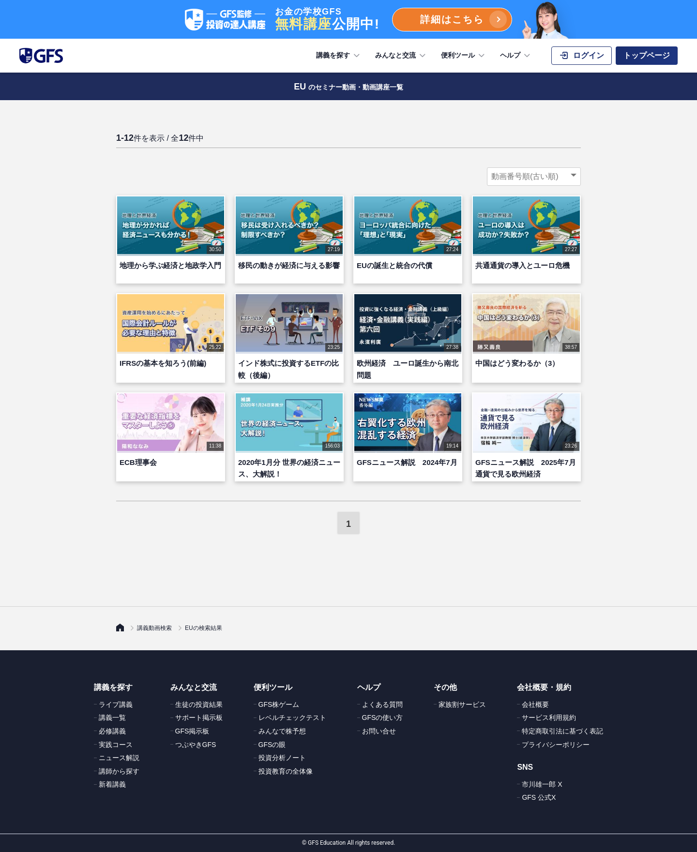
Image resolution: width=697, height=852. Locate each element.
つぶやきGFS (195, 744)
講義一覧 (112, 717)
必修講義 (112, 731)
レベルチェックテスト (292, 717)
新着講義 (112, 784)
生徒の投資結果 (199, 704)
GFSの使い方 (382, 717)
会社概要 (535, 704)
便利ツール (463, 55)
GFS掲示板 (192, 731)
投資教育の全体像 (285, 771)
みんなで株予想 (282, 731)
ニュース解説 (119, 758)
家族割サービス (462, 704)
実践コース (116, 744)
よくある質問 (382, 704)
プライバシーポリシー (556, 744)
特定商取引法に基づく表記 (562, 731)
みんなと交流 (401, 55)
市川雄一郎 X (542, 784)
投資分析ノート (282, 758)
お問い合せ (379, 731)
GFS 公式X (539, 797)
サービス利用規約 (549, 717)
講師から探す (119, 771)
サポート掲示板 (199, 717)
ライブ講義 (116, 704)
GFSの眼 (272, 744)
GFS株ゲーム (279, 704)
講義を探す (339, 55)
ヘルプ (516, 55)
